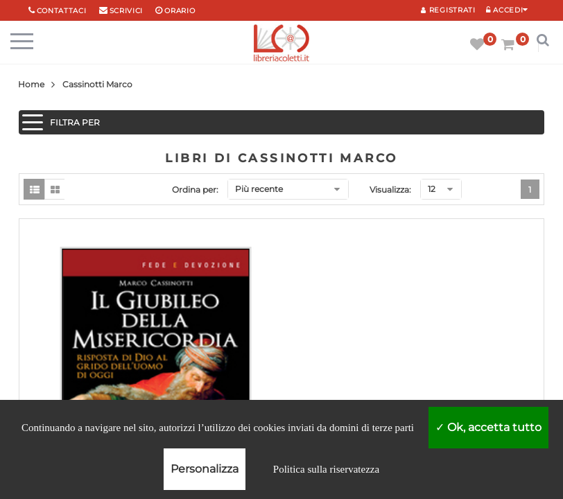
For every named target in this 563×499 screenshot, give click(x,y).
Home (31, 84)
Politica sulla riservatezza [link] (326, 469)
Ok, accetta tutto (488, 427)
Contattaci (62, 10)
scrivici (127, 10)
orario (179, 10)
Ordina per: (195, 189)
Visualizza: (390, 189)
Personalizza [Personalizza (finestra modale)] (205, 468)
